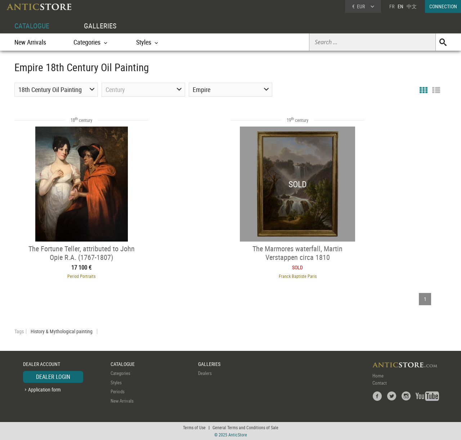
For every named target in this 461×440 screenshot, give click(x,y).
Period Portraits (81, 276)
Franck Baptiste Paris (298, 276)
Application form (44, 389)
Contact (379, 383)
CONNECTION (443, 6)
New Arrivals (30, 42)
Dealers (205, 373)
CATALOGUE (31, 26)
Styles (116, 382)
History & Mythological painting (62, 331)
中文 (412, 6)
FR (391, 6)
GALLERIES (100, 26)
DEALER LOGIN (53, 377)
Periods (118, 391)
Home (378, 375)
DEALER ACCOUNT (41, 364)
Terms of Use (194, 427)
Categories (120, 373)
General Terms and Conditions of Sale (245, 427)
